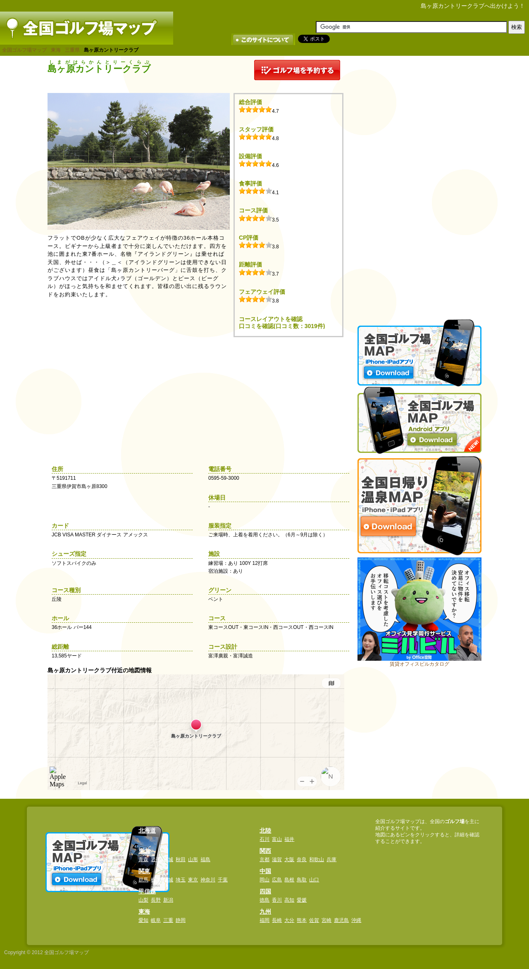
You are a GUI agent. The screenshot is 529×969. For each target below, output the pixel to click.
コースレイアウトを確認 (271, 319)
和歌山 (316, 859)
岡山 (264, 880)
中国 (265, 871)
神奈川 (207, 880)
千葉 (223, 880)
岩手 (156, 859)
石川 (264, 839)
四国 (265, 891)
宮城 (168, 859)
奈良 (302, 859)
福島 (205, 859)
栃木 (156, 880)
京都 (264, 859)
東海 (56, 50)
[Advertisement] (419, 184)
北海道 (147, 830)
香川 (277, 900)
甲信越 (147, 891)
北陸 (265, 830)
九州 (265, 911)
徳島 (264, 900)
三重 (168, 920)
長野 (156, 900)
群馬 (143, 880)
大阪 (289, 859)
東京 (193, 880)
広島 (277, 880)
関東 (144, 871)
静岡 (181, 920)
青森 (143, 859)
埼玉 (181, 880)
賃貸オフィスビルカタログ (419, 664)
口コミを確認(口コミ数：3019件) (282, 326)
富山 (277, 839)
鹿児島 (341, 920)
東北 (144, 851)
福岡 (264, 920)
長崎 (277, 920)
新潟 (168, 900)
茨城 (168, 880)
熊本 (302, 920)
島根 (289, 880)
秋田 (181, 859)
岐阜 (156, 920)
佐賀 (314, 920)
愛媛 (302, 900)
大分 (289, 920)
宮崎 (326, 920)
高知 (289, 900)
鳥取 (302, 880)
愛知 (143, 920)
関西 (265, 851)
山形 (193, 859)
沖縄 (356, 920)
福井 (289, 839)
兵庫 (331, 859)
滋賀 (277, 859)
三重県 (72, 50)
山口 (314, 880)
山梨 (143, 900)
